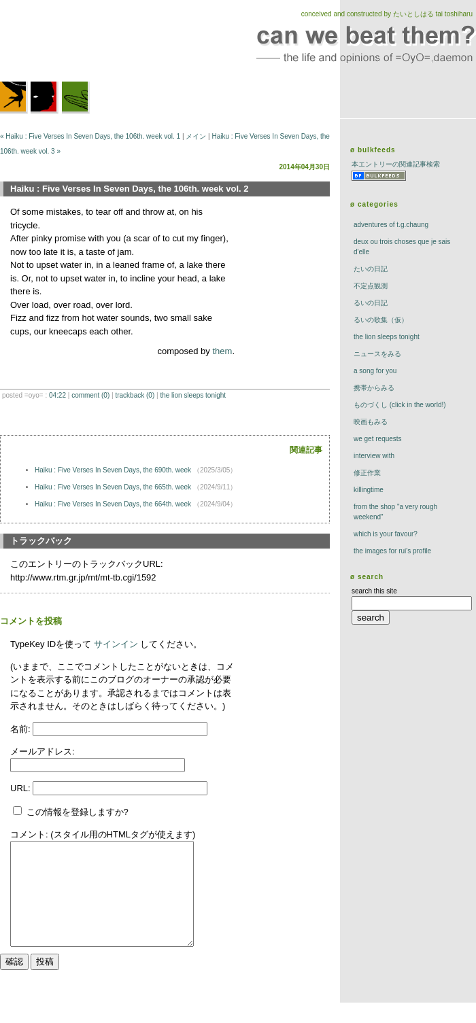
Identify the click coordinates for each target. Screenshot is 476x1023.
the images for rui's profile (392, 551)
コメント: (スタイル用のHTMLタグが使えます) (102, 834)
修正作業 (367, 472)
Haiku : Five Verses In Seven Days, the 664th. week (114, 504)
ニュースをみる (377, 354)
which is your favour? (386, 534)
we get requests (378, 439)
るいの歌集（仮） (381, 320)
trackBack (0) (134, 395)
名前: (21, 729)
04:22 (57, 395)
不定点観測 (371, 286)
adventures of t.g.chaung (391, 224)
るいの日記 (371, 303)
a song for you (375, 371)
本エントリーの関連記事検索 (396, 164)
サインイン (116, 644)
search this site (374, 591)
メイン (196, 136)
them (222, 351)
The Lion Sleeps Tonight (193, 395)
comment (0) (90, 395)
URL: (21, 788)
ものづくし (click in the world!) (400, 405)
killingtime (369, 489)
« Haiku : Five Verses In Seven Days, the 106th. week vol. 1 (90, 136)
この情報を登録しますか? (71, 812)
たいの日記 (371, 269)
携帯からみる (374, 388)
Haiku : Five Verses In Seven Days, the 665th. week (114, 487)
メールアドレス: (42, 751)
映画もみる (371, 422)
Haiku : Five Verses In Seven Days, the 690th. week (114, 470)
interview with (374, 456)
